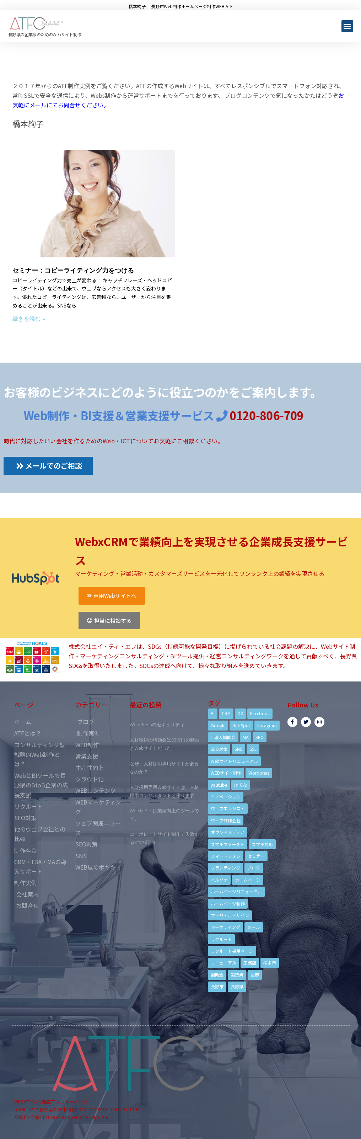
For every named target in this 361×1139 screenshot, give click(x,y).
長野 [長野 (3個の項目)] (254, 975)
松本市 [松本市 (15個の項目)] (269, 962)
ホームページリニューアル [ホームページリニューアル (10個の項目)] (236, 891)
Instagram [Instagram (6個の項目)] (267, 725)
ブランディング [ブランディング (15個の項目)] (225, 868)
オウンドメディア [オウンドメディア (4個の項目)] (227, 832)
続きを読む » (28, 318)
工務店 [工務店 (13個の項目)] (249, 962)
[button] (347, 26)
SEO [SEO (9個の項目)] (259, 737)
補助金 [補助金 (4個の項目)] (217, 975)
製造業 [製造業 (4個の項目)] (237, 975)
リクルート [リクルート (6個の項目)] (221, 939)
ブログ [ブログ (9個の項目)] (253, 868)
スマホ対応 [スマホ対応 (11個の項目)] (262, 844)
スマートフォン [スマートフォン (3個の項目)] (226, 856)
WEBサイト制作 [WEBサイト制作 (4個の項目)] (226, 773)
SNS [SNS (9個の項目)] (238, 749)
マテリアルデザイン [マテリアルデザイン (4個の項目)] (230, 915)
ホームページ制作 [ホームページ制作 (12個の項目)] (228, 903)
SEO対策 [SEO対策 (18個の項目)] (219, 749)
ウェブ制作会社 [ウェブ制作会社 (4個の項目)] (226, 820)
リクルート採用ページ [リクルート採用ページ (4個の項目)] (232, 951)
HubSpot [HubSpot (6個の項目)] (241, 725)
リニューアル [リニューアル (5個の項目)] (223, 962)
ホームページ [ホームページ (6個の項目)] (247, 880)
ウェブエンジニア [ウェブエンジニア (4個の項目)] (228, 808)
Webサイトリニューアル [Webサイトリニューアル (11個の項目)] (234, 761)
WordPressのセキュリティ (157, 724)
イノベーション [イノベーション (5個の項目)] (226, 796)
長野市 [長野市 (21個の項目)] (217, 986)
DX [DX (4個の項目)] (240, 713)
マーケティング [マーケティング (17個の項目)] (225, 927)
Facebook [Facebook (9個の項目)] (260, 713)
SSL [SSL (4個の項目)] (253, 749)
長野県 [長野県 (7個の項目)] (237, 986)
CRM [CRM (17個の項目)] (226, 713)
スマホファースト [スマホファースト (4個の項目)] (227, 844)
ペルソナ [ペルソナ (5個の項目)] (219, 880)
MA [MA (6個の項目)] (245, 737)
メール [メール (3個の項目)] (253, 927)
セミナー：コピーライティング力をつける (73, 270)
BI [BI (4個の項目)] (213, 713)
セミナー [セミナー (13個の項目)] (256, 856)
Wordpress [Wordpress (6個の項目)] (258, 773)
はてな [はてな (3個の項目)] (240, 785)
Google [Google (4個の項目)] (218, 725)
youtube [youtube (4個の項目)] (219, 785)
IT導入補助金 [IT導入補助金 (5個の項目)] (223, 737)
